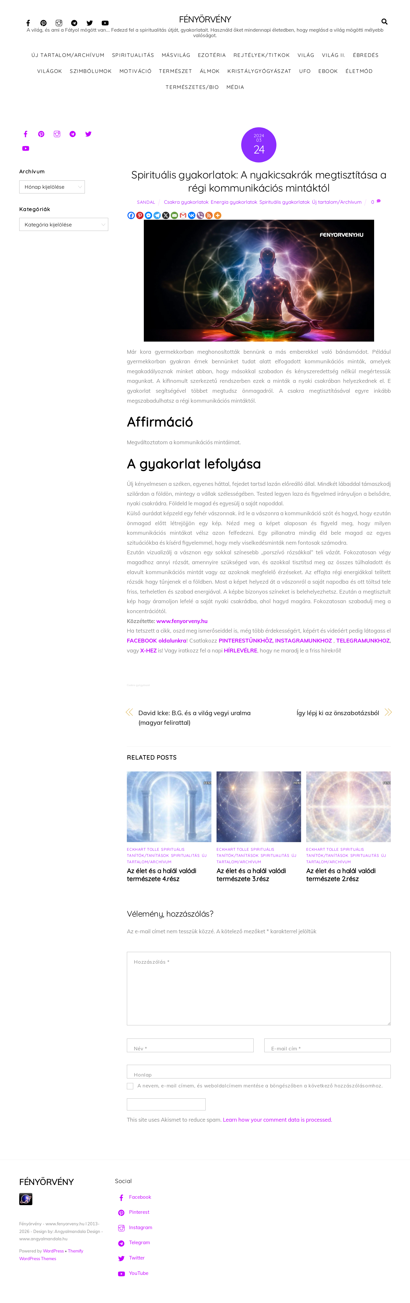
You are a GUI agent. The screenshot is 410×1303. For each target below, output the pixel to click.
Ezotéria (212, 57)
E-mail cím (286, 1051)
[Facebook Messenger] (148, 217)
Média (235, 89)
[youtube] (105, 22)
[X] (165, 217)
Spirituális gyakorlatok (284, 204)
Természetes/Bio (192, 89)
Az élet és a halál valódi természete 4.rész (161, 877)
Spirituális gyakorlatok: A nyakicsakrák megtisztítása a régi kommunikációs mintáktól (258, 183)
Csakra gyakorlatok (186, 204)
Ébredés (366, 57)
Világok (49, 73)
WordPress (53, 1253)
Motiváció (135, 73)
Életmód (359, 73)
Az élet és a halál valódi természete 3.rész (251, 877)
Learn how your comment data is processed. (277, 1121)
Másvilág (176, 57)
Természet (175, 73)
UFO (305, 73)
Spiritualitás (133, 57)
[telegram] (74, 22)
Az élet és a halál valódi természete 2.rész (340, 877)
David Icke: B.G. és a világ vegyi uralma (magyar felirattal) (194, 720)
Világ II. (334, 57)
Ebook (328, 73)
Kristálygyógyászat (259, 73)
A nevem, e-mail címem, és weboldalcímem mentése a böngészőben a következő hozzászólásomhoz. (260, 1088)
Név (140, 1051)
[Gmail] (183, 217)
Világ (306, 57)
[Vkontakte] (191, 217)
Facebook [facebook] (133, 1199)
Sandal (146, 204)
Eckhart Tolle (143, 851)
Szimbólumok (91, 73)
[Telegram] (157, 217)
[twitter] (89, 22)
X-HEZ (148, 652)
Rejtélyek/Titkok (262, 57)
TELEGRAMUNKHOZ (363, 642)
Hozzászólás (151, 964)
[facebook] (28, 22)
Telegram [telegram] (132, 1245)
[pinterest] (43, 22)
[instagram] (59, 22)
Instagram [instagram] (133, 1230)
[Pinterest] (140, 217)
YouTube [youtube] (131, 1275)
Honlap (143, 1077)
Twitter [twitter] (130, 1260)
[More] (217, 217)
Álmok (210, 73)
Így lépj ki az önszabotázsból (338, 715)
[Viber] (200, 217)
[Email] (174, 217)
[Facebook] (131, 217)
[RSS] (209, 217)
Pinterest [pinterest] (132, 1215)
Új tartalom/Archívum (68, 57)
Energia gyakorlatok (234, 204)
